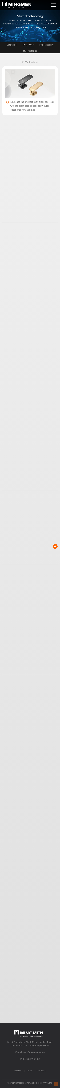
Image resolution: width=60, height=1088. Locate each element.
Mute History (28, 45)
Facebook (18, 1071)
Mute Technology (46, 45)
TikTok (29, 1071)
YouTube (40, 1071)
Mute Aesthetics (30, 51)
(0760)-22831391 (31, 1059)
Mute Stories (12, 45)
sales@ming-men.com (33, 1052)
